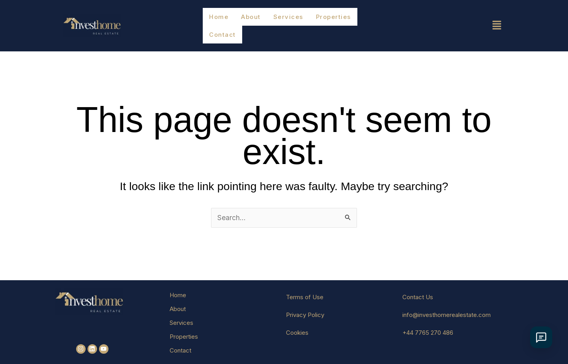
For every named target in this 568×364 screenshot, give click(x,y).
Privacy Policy (305, 303)
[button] (464, 19)
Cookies (297, 321)
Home (218, 19)
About (250, 19)
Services (287, 19)
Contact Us (417, 285)
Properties (331, 19)
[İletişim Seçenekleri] (538, 337)
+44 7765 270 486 (427, 321)
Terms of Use (304, 285)
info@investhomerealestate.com (446, 303)
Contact (374, 19)
